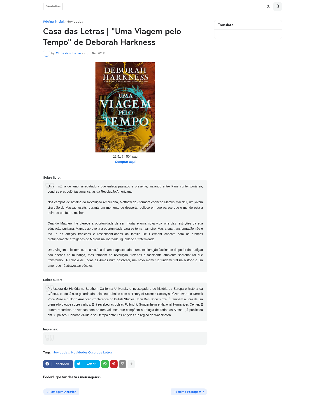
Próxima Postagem (187, 391)
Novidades (75, 21)
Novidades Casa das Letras (92, 352)
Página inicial (53, 21)
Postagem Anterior (62, 391)
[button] (268, 6)
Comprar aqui (125, 162)
